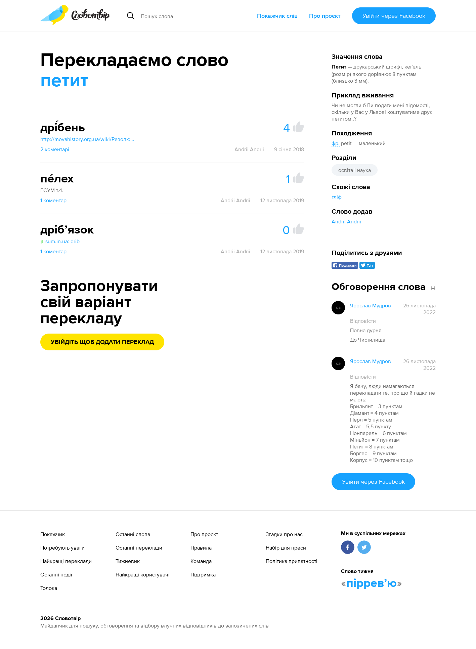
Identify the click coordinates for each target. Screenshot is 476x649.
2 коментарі (54, 149)
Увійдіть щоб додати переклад (102, 342)
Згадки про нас (284, 534)
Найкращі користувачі (143, 574)
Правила (201, 548)
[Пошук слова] (191, 16)
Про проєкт (325, 15)
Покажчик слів (277, 15)
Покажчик (52, 534)
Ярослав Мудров (370, 305)
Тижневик (128, 561)
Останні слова (133, 534)
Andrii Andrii (346, 221)
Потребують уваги (62, 548)
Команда (201, 561)
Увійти (393, 15)
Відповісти (363, 321)
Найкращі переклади (66, 561)
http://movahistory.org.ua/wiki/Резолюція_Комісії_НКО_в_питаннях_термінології (87, 139)
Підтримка (203, 574)
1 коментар (53, 200)
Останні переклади (139, 548)
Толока (48, 588)
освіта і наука (354, 170)
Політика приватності (291, 561)
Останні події (56, 574)
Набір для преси (286, 548)
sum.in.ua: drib (60, 241)
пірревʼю (371, 583)
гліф (337, 197)
